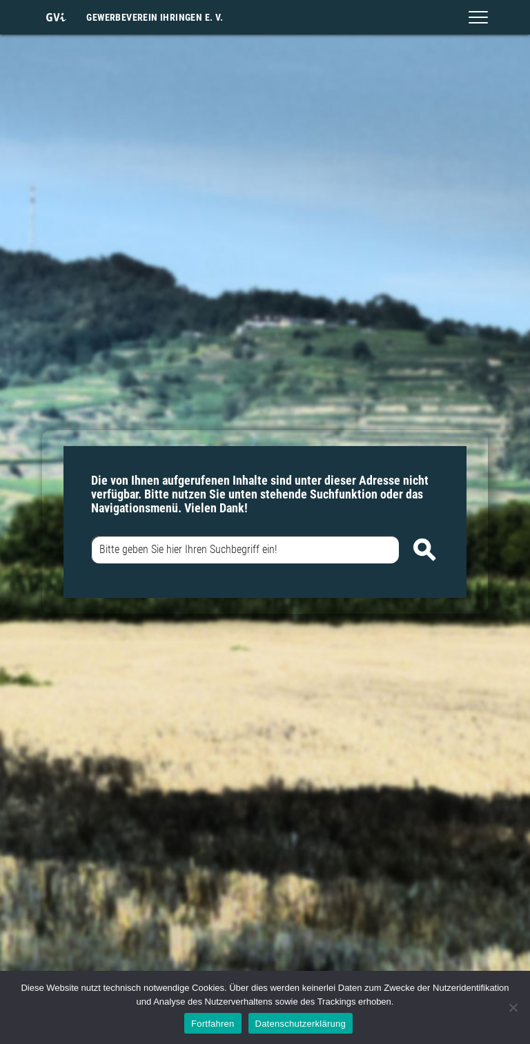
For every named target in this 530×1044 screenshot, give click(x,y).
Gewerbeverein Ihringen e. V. (154, 17)
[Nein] (513, 1007)
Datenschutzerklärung (300, 1023)
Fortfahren (212, 1023)
